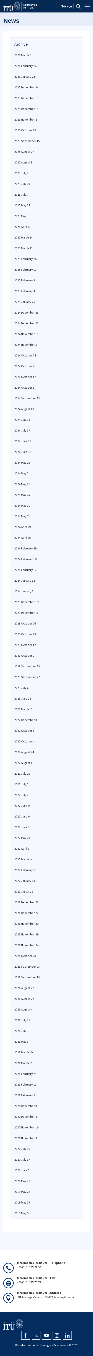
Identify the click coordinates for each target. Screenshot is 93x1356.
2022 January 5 (23, 891)
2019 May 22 (22, 1192)
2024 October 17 (25, 377)
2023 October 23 (25, 634)
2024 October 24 (25, 355)
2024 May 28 (22, 463)
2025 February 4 (24, 291)
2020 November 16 (26, 1127)
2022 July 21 (22, 784)
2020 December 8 (25, 1106)
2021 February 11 (25, 1084)
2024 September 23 (27, 398)
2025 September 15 (27, 141)
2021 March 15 (23, 1063)
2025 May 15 (22, 205)
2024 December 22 (26, 323)
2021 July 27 (22, 1020)
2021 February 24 (25, 1074)
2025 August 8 (23, 162)
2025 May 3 (21, 216)
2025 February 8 (24, 280)
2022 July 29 (22, 773)
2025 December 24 (26, 87)
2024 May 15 (22, 495)
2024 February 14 (25, 570)
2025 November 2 (25, 119)
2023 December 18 (26, 613)
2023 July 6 (21, 688)
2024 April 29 (22, 527)
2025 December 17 (26, 98)
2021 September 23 (27, 966)
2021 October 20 (25, 956)
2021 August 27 (24, 988)
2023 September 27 (27, 677)
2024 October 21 (25, 366)
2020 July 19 (22, 1149)
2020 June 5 (22, 1170)
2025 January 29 (24, 302)
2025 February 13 (25, 270)
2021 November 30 (26, 924)
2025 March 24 (23, 237)
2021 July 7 (21, 1031)
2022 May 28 (22, 838)
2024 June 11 (22, 452)
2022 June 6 (22, 816)
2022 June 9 (22, 806)
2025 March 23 (23, 248)
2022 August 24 (24, 752)
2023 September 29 (27, 666)
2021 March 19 (23, 1052)
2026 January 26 (24, 77)
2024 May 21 (22, 473)
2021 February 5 (24, 1095)
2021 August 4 (23, 1009)
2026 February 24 (25, 66)
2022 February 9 (24, 870)
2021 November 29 (26, 934)
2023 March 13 (23, 709)
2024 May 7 (21, 516)
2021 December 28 (26, 902)
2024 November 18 (26, 334)
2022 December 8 (25, 720)
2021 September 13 (27, 977)
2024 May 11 (22, 505)
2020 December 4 (25, 1117)
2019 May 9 (21, 1213)
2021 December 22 (26, 913)
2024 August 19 (24, 409)
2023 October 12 (25, 645)
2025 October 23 (25, 130)
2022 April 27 (22, 849)
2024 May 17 (22, 484)
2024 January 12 (24, 580)
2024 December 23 (26, 312)
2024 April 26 (22, 538)
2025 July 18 (22, 184)
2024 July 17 (22, 430)
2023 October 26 (25, 623)
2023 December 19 (26, 602)
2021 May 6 (21, 1042)
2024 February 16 (25, 559)
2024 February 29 (25, 548)
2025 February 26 (25, 259)
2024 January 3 (23, 591)
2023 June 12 (22, 698)
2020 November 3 (25, 1138)
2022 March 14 (23, 859)
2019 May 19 (22, 1202)
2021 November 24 (26, 945)
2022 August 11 (24, 763)
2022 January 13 (24, 881)
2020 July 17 (22, 1159)
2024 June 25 (22, 441)
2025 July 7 (21, 194)
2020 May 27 (22, 1181)
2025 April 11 (22, 227)
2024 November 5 (25, 345)
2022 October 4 (24, 741)
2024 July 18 (22, 420)
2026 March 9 (22, 55)
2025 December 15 (26, 109)
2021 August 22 (24, 999)
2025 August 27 (24, 152)
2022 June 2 (22, 827)
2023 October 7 (24, 656)
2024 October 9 (24, 387)
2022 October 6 (24, 731)
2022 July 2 (21, 795)
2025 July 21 (22, 173)
